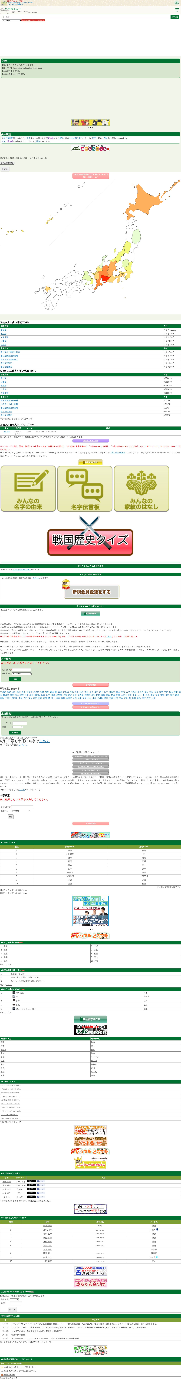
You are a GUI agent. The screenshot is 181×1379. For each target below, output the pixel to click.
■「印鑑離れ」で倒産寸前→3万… (11, 1089)
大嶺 (75, 698)
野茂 (54, 1338)
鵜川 (63, 698)
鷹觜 (152, 695)
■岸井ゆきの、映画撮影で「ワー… (11, 1107)
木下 (101, 692)
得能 (144, 884)
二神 (128, 692)
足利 (70, 858)
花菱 (16, 1001)
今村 (167, 695)
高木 (58, 698)
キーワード (7, 723)
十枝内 (140, 692)
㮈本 (93, 1042)
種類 (4, 727)
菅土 (53, 698)
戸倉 (126, 698)
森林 (19, 692)
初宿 (70, 880)
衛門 (80, 138)
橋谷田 (80, 695)
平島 (2, 1064)
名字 (3, 1303)
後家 (162, 695)
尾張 (61, 138)
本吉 (35, 698)
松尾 (40, 698)
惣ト (96, 957)
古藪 (86, 692)
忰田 (113, 695)
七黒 (5, 957)
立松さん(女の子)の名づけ (91, 707)
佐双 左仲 (47, 1234)
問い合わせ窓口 (118, 453)
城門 (11, 138)
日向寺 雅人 (47, 1230)
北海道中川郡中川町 (9, 404)
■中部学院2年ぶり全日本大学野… (11, 1092)
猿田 (146, 692)
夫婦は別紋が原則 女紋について (25, 977)
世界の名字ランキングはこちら (91, 774)
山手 (48, 695)
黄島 (2, 698)
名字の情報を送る (7, 163)
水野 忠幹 (47, 1242)
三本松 (8, 698)
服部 (135, 695)
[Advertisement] (72, 39)
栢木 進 (6, 1197)
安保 (30, 698)
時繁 (96, 954)
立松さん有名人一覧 (90, 441)
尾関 (45, 698)
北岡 (81, 692)
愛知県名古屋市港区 (9, 360)
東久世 (36, 692)
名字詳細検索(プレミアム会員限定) (33, 20)
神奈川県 (4, 337)
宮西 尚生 (7, 1185)
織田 (28, 138)
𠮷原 (96, 946)
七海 (65, 695)
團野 (176, 692)
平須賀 (3, 692)
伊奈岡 (3, 1050)
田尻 (43, 695)
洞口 (151, 692)
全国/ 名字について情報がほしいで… (18, 1371)
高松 (93, 695)
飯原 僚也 (47, 1257)
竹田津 (6, 695)
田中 (106, 692)
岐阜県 (3, 386)
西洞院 (69, 698)
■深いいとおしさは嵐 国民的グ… (10, 1085)
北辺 (89, 698)
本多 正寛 (47, 1246)
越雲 (144, 880)
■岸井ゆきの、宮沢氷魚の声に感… (11, 1111)
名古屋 (6, 138)
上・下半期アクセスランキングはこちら (91, 767)
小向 (94, 698)
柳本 (93, 1053)
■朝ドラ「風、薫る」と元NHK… (10, 1103)
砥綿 (103, 695)
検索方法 (6, 673)
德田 (108, 695)
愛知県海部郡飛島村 (9, 400)
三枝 (146, 1001)
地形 (38, 141)
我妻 (157, 695)
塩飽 (47, 692)
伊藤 (118, 695)
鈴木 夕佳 (7, 1189)
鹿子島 (94, 1072)
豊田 (24, 692)
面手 (144, 861)
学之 (166, 692)
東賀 (9, 692)
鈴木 (70, 865)
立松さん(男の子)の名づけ (91, 703)
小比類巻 (70, 854)
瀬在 (22, 695)
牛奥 (146, 1005)
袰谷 (70, 695)
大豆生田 (70, 876)
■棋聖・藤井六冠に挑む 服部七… (10, 1118)
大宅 (172, 695)
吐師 (53, 695)
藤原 (2, 1072)
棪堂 (93, 1050)
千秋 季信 (47, 1226)
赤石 (121, 698)
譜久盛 (146, 996)
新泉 (84, 698)
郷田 (146, 1009)
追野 (130, 695)
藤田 (80, 698)
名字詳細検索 (91, 685)
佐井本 (94, 1064)
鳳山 (52, 692)
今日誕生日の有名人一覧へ (90, 770)
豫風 (139, 698)
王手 (91, 692)
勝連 (93, 1075)
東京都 (3, 334)
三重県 (3, 341)
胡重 (12, 695)
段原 (72, 692)
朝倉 (2, 1068)
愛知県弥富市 (6, 363)
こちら (109, 636)
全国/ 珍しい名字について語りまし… (18, 1367)
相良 (42, 692)
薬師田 (37, 695)
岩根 (77, 692)
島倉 (31, 695)
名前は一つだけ (17, 974)
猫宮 (144, 698)
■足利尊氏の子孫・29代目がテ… (10, 1100)
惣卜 (93, 1046)
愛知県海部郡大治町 (9, 356)
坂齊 (161, 692)
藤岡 (134, 698)
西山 (118, 692)
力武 (111, 698)
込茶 (153, 698)
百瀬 (60, 692)
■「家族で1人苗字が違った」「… (11, 1096)
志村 (25, 698)
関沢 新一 (47, 1253)
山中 (14, 692)
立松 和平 (6, 431)
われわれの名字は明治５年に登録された (28, 981)
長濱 (75, 695)
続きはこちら (21, 890)
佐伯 (2, 1046)
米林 (2, 1053)
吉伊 (5, 946)
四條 (106, 138)
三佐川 (124, 695)
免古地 (87, 695)
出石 (171, 692)
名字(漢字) (6, 670)
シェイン (95, 1057)
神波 (177, 695)
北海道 (3, 345)
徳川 (5, 961)
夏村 (96, 692)
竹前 (144, 858)
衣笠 (149, 698)
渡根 (2, 1042)
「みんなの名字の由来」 (21, 570)
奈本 (5, 954)
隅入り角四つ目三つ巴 (25, 1009)
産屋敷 (59, 695)
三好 (140, 695)
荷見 (156, 692)
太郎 (75, 138)
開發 (144, 872)
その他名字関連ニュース (10, 1122)
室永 (123, 692)
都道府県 (5, 1299)
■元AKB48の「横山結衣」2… (9, 1115)
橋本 (106, 698)
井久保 (66, 692)
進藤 (21, 698)
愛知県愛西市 (6, 367)
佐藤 (70, 850)
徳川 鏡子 (7, 1193)
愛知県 (51, 138)
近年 (3, 141)
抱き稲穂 (19, 993)
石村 (116, 698)
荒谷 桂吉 (47, 1250)
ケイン (94, 1061)
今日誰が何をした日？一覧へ (40, 1342)
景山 (96, 950)
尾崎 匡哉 (7, 1182)
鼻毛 (147, 695)
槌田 (70, 861)
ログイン (36, 578)
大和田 (100, 698)
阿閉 (98, 695)
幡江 (17, 695)
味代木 (112, 692)
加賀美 (29, 692)
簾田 (2, 1057)
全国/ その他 (8, 1375)
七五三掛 (144, 876)
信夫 (96, 961)
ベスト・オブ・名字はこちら (90, 760)
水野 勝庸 (47, 1261)
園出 (93, 1068)
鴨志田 (15, 698)
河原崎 (134, 692)
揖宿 (2, 1075)
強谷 (5, 950)
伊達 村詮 (47, 1238)
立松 (71, 138)
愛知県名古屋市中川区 (10, 352)
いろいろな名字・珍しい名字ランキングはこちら (91, 756)
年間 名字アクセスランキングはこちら (90, 763)
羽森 (26, 695)
